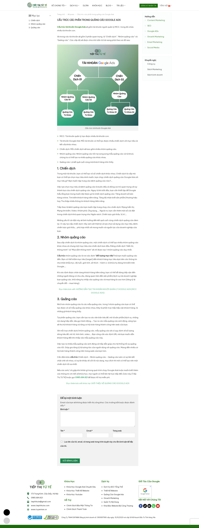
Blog (109, 5)
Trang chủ (61, 14)
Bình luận (64, 409)
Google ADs (152, 31)
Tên (62, 431)
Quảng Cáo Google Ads (114, 494)
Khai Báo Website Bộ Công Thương (118, 506)
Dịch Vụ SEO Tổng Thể (113, 487)
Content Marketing (156, 20)
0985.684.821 (37, 498)
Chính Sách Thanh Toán (77, 509)
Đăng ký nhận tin (148, 6)
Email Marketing (154, 42)
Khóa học (97, 5)
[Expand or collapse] (50, 15)
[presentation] (77, 453)
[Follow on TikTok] (145, 506)
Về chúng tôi (58, 5)
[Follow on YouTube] (158, 506)
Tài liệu (121, 5)
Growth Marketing (155, 36)
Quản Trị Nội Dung (111, 502)
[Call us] (154, 506)
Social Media (153, 47)
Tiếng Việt (166, 5)
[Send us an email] (149, 506)
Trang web (117, 431)
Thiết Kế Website (111, 491)
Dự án (85, 5)
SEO (149, 25)
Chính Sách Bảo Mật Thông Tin (80, 505)
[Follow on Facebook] (141, 506)
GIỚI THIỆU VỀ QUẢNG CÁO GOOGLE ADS (110, 383)
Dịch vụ (74, 5)
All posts (71, 14)
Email (90, 431)
